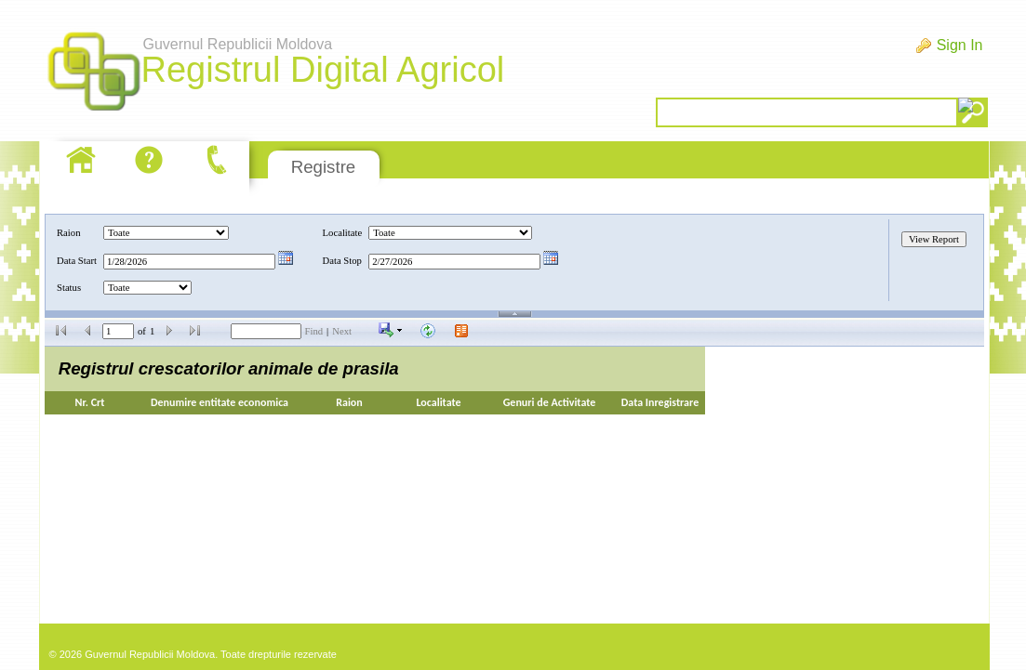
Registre (323, 167)
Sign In (960, 45)
